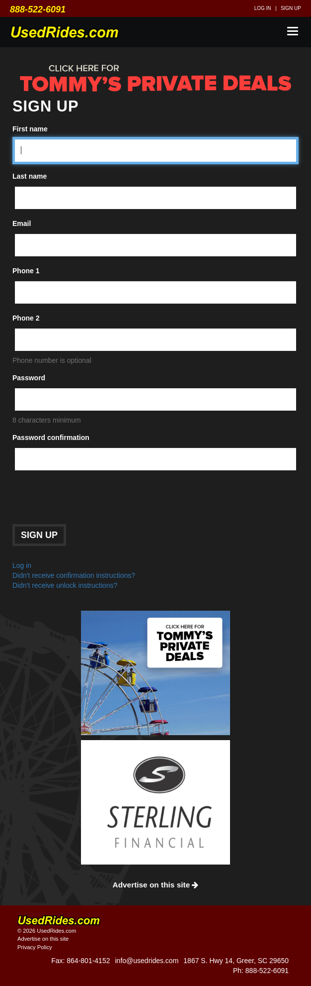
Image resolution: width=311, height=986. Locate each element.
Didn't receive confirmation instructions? (73, 575)
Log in (262, 8)
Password (28, 378)
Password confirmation (50, 437)
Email (21, 223)
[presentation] (87, 499)
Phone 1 (25, 271)
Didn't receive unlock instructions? (64, 585)
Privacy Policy (34, 947)
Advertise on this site (156, 884)
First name (30, 129)
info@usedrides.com (146, 961)
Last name (29, 176)
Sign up (291, 8)
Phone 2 (25, 318)
